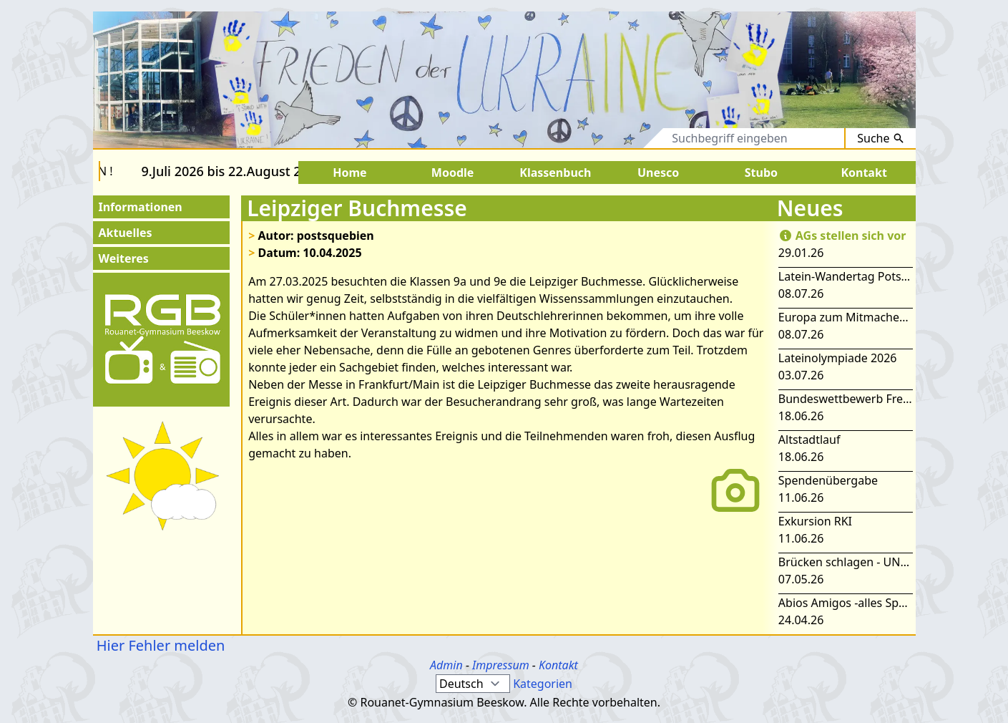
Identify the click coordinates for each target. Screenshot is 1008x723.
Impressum (500, 665)
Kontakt (558, 665)
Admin (446, 665)
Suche (880, 138)
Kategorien (542, 684)
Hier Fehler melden (159, 645)
